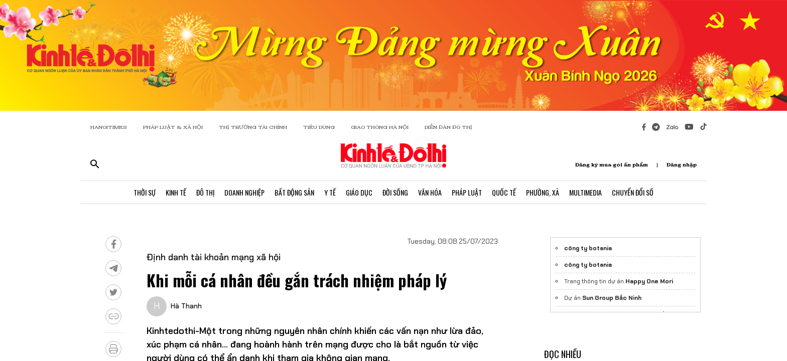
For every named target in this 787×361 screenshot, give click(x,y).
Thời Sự (145, 192)
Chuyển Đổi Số (632, 192)
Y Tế (330, 192)
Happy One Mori (649, 281)
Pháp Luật (467, 192)
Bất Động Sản (294, 192)
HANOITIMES (108, 127)
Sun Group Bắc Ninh (611, 298)
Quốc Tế (504, 192)
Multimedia (585, 192)
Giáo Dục (359, 192)
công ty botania (588, 248)
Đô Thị (205, 192)
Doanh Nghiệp (244, 192)
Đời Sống (395, 192)
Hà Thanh (186, 305)
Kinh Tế (176, 192)
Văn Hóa (430, 192)
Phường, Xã (542, 192)
